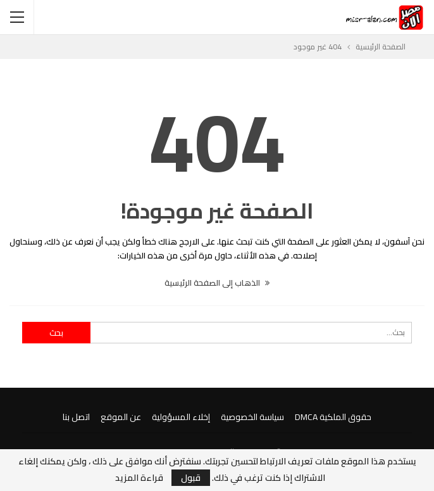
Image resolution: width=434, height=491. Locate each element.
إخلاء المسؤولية (181, 417)
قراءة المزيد (139, 477)
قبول (191, 477)
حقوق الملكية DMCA (333, 417)
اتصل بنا (76, 417)
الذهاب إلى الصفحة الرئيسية (217, 282)
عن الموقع (121, 417)
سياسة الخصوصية (252, 417)
